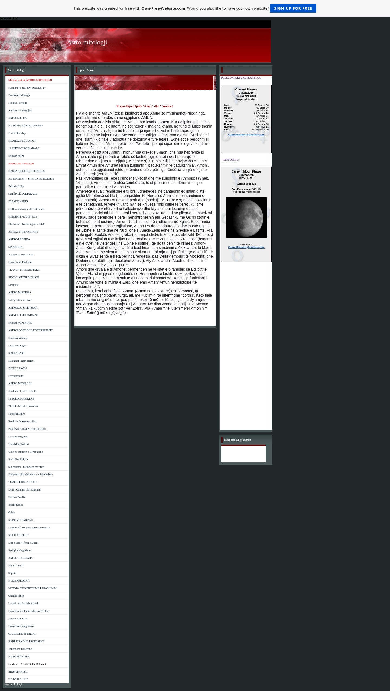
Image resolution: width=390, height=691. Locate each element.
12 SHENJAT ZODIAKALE (24, 148)
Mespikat (13, 284)
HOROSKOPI (16, 155)
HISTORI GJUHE (18, 679)
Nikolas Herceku (17, 102)
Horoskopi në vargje (19, 95)
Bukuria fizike (16, 186)
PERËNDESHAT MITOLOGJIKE (27, 428)
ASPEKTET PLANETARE (23, 231)
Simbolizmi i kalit (18, 459)
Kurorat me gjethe (18, 436)
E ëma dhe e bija (17, 133)
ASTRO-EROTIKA (19, 239)
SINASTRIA (15, 246)
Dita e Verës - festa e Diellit (23, 542)
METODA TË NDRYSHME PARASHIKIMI (33, 588)
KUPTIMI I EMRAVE (20, 519)
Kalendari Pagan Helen (21, 360)
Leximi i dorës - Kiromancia (23, 603)
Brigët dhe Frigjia (18, 671)
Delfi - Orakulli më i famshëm (24, 489)
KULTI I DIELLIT (18, 535)
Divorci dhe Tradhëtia (20, 262)
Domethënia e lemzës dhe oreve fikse (28, 610)
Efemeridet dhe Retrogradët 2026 (26, 224)
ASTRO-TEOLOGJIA (20, 557)
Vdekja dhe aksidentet (20, 300)
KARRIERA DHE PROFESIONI (26, 641)
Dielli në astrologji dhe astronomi (26, 208)
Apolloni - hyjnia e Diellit (22, 391)
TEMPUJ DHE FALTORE (22, 482)
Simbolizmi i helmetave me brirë (26, 466)
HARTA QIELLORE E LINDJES (26, 171)
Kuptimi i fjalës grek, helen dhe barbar (29, 527)
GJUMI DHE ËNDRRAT (22, 633)
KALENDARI (16, 353)
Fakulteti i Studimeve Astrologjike (27, 87)
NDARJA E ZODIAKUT (22, 140)
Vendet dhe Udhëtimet (20, 648)
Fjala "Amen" (15, 565)
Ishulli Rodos (15, 504)
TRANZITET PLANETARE (24, 269)
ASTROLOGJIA (17, 117)
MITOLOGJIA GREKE (21, 398)
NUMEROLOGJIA (19, 580)
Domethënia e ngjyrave (21, 626)
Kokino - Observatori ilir (21, 421)
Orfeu (11, 512)
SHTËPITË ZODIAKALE (22, 193)
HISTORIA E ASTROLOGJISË (25, 125)
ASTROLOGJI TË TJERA (22, 307)
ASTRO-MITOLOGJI (20, 383)
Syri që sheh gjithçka (19, 550)
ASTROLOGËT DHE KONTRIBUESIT (30, 330)
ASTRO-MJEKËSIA (19, 292)
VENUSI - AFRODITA (21, 254)
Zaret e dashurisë (17, 618)
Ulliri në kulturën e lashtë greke (25, 451)
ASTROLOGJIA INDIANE (23, 315)
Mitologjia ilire (16, 413)
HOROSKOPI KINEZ (20, 322)
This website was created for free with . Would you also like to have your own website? (195, 8)
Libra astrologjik (17, 345)
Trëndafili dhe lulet (18, 444)
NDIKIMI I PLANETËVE (22, 216)
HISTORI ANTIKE (19, 656)
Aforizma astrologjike (20, 110)
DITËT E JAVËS (17, 368)
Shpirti (12, 573)
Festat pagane (15, 375)
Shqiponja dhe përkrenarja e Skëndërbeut (30, 474)
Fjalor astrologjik (17, 337)
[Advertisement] (246, 348)
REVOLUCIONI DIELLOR (23, 277)
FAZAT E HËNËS (18, 201)
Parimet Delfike (17, 497)
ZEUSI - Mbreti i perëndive (23, 406)
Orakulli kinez (16, 595)
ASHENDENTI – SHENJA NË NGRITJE (31, 178)
